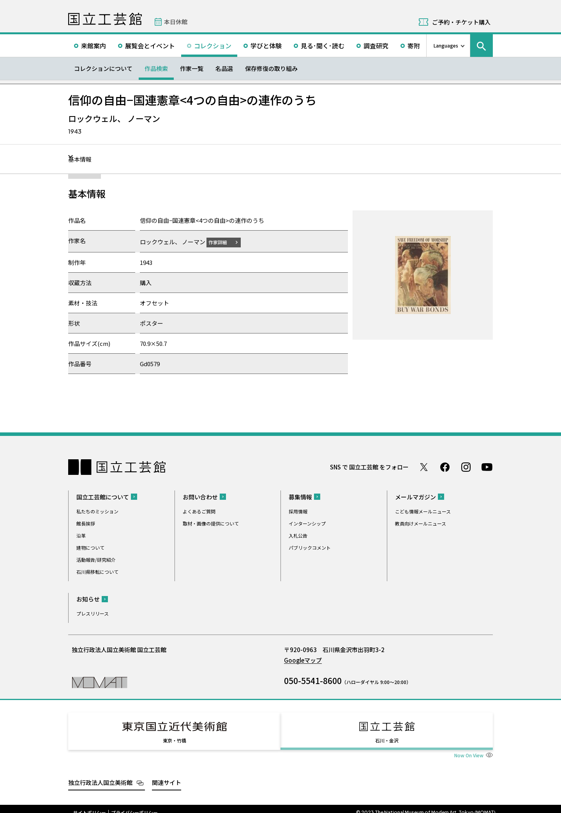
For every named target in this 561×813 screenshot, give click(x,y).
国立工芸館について (102, 496)
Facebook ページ (445, 466)
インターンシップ (307, 523)
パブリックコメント (310, 547)
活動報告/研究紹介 (96, 559)
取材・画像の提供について (211, 523)
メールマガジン (415, 496)
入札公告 (298, 535)
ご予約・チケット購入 (461, 22)
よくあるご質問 (199, 511)
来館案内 (93, 45)
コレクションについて (103, 68)
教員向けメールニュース (420, 523)
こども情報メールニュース (423, 511)
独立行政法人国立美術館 (100, 775)
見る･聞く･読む (322, 45)
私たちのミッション (97, 511)
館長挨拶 (85, 523)
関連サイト (166, 775)
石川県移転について (97, 571)
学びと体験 (266, 45)
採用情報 (298, 511)
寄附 (414, 45)
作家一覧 (191, 68)
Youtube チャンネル (487, 466)
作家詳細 (222, 241)
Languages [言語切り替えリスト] (446, 45)
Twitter (424, 466)
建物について (90, 547)
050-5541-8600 (313, 680)
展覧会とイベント (150, 45)
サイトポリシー (89, 805)
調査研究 (375, 45)
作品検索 (156, 68)
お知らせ (88, 598)
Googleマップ (303, 660)
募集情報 (300, 496)
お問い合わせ (200, 496)
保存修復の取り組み (271, 68)
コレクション (212, 45)
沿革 (81, 535)
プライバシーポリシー (134, 805)
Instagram (466, 466)
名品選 (224, 68)
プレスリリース (92, 613)
